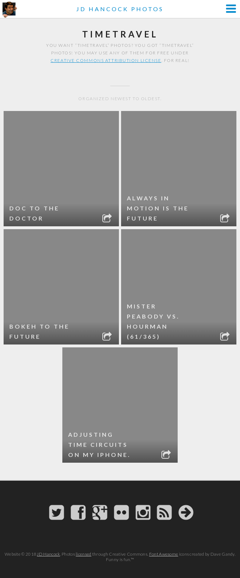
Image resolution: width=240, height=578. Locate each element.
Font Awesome (163, 554)
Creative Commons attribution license (105, 60)
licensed (83, 554)
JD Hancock (48, 554)
